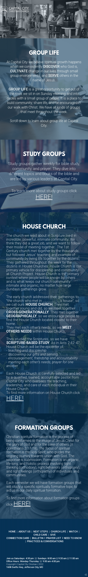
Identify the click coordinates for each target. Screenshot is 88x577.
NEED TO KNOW (73, 538)
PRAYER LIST (53, 538)
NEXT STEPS (40, 531)
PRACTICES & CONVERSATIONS (44, 541)
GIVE (53, 534)
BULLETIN (37, 538)
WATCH (73, 531)
